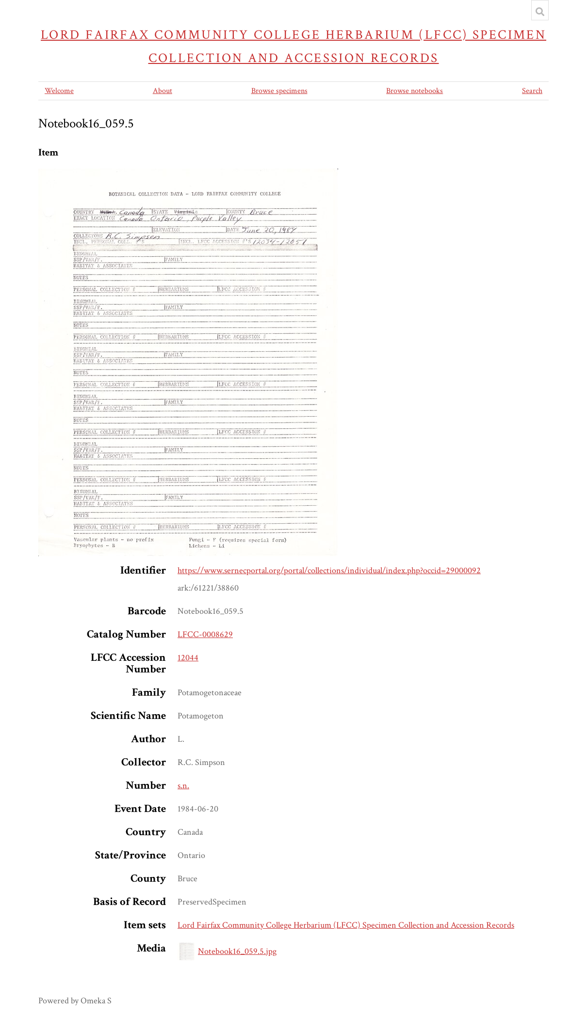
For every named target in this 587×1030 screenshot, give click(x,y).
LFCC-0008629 (205, 634)
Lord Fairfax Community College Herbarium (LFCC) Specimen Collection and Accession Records (293, 46)
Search (532, 91)
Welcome (59, 91)
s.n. (183, 785)
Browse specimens (279, 91)
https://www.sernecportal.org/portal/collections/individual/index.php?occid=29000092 (329, 570)
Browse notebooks (414, 91)
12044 (188, 657)
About (162, 91)
